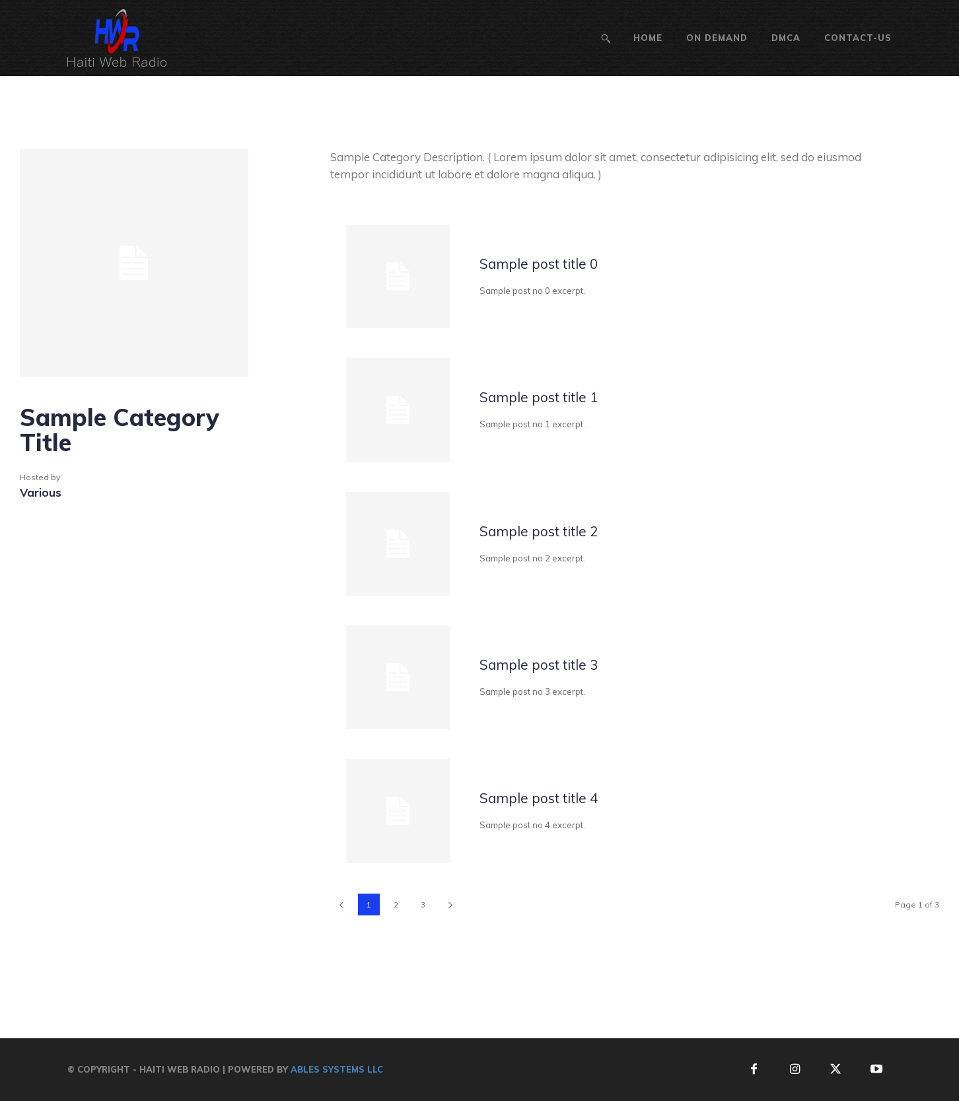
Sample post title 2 (554, 531)
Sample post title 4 (554, 797)
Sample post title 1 (554, 397)
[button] (606, 38)
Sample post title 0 (554, 263)
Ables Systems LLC (337, 1069)
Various (40, 492)
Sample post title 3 (554, 664)
